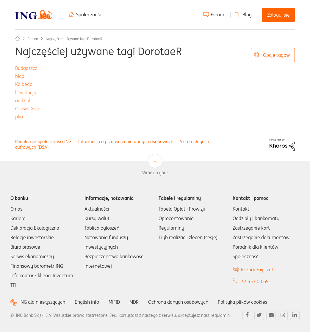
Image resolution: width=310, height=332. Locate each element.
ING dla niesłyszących (42, 302)
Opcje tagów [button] (276, 55)
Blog (247, 15)
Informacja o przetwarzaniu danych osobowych (125, 141)
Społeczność (89, 15)
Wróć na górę (155, 173)
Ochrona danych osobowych (178, 302)
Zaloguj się (278, 15)
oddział (22, 101)
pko (19, 117)
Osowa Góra (27, 109)
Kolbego (23, 84)
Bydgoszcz (26, 68)
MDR (134, 302)
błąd (19, 76)
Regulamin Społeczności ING (43, 141)
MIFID (114, 302)
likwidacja (25, 92)
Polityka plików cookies (242, 302)
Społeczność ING (17, 38)
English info (87, 302)
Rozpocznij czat (257, 270)
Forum (217, 15)
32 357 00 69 (255, 281)
